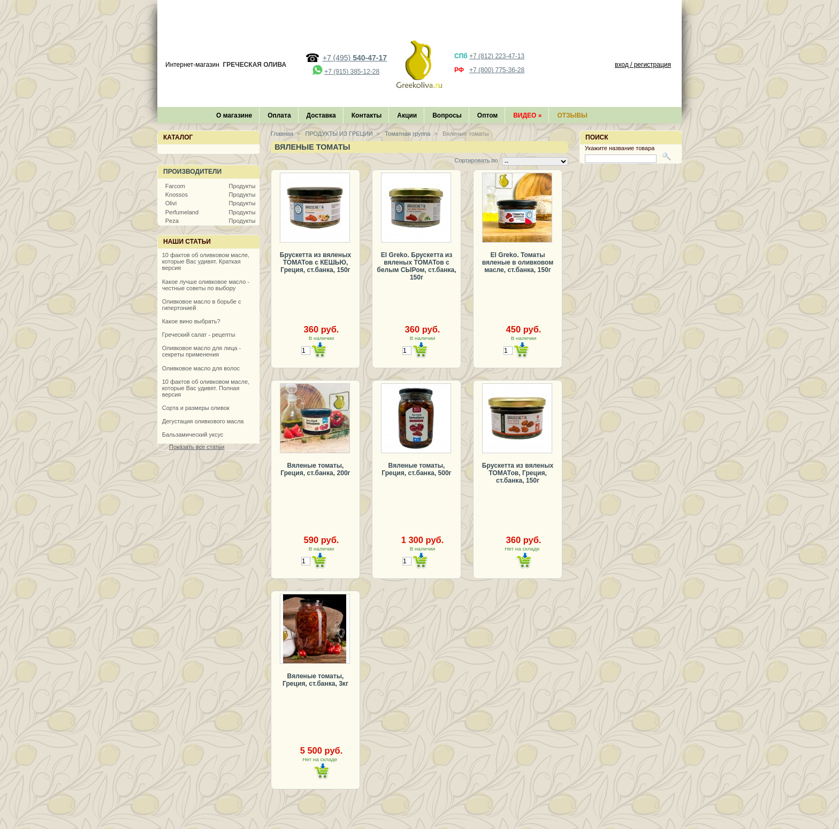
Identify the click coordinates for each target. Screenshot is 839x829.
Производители (192, 171)
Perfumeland (182, 212)
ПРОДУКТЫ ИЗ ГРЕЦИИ (338, 133)
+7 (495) (355, 57)
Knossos (176, 194)
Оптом (487, 115)
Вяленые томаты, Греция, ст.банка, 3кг (315, 679)
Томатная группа (406, 133)
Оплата (279, 115)
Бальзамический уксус (193, 434)
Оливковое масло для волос (201, 368)
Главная (282, 133)
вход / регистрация (643, 64)
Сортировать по (476, 160)
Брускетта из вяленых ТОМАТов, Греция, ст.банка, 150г (517, 473)
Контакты (367, 115)
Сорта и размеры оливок (196, 408)
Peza (172, 221)
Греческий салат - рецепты (198, 334)
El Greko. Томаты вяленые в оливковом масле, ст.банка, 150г (517, 262)
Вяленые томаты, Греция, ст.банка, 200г (315, 469)
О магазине (234, 115)
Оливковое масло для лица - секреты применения (201, 351)
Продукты (242, 186)
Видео (527, 115)
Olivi (171, 203)
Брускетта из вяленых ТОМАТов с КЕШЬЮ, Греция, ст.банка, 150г (315, 262)
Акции (407, 115)
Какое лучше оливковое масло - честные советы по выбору (205, 284)
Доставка (321, 115)
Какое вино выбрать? (191, 321)
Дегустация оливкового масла (203, 421)
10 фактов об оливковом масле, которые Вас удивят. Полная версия (205, 388)
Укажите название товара (620, 148)
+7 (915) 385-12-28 (351, 71)
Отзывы (572, 115)
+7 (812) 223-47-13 (496, 56)
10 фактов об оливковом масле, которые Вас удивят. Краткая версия (205, 261)
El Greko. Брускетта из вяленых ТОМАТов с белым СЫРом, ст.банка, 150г (416, 266)
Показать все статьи (196, 447)
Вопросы (447, 115)
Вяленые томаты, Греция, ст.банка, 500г (416, 469)
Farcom (175, 186)
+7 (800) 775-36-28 (496, 70)
